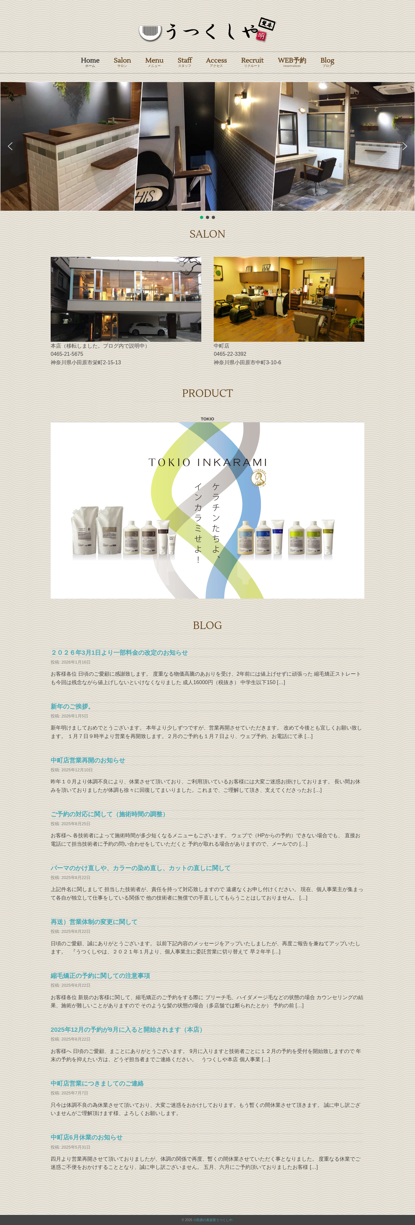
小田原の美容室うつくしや (212, 1220)
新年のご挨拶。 (72, 706)
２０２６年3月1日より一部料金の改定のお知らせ (119, 652)
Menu (154, 62)
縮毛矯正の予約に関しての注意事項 (100, 975)
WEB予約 (292, 62)
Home (90, 62)
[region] (207, 151)
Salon (122, 62)
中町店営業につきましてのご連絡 (97, 1083)
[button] (10, 146)
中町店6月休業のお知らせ (87, 1137)
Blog (327, 62)
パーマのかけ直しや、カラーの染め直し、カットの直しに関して (141, 868)
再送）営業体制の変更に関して (94, 922)
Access (216, 62)
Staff (185, 62)
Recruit (252, 62)
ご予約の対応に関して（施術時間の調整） (110, 814)
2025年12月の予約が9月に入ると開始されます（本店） (128, 1029)
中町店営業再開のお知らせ (88, 760)
